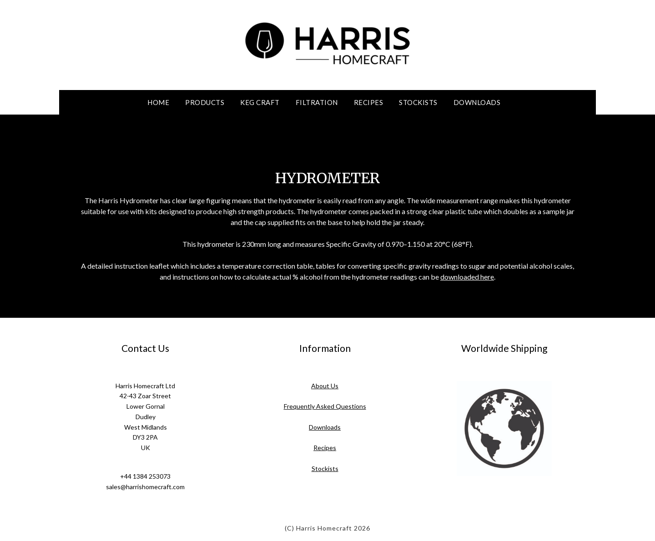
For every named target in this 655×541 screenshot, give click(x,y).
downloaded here (467, 276)
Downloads (477, 102)
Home (158, 102)
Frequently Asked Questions (325, 406)
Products (204, 102)
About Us (324, 386)
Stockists (418, 102)
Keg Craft (260, 102)
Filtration (317, 102)
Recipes (368, 102)
